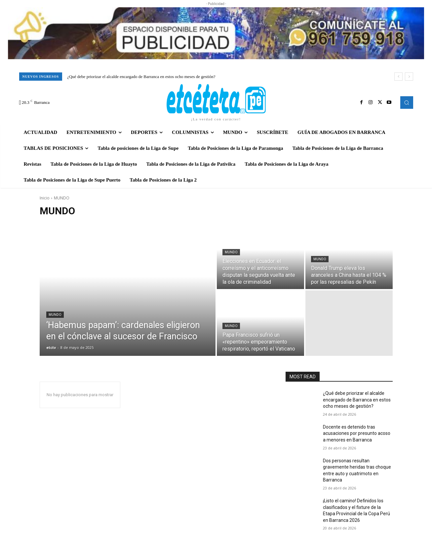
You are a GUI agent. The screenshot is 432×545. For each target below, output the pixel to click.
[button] (406, 102)
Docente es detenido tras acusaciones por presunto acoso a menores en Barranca (356, 433)
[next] (409, 76)
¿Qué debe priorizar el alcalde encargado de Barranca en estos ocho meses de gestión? (141, 76)
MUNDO (55, 314)
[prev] (398, 76)
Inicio (45, 198)
